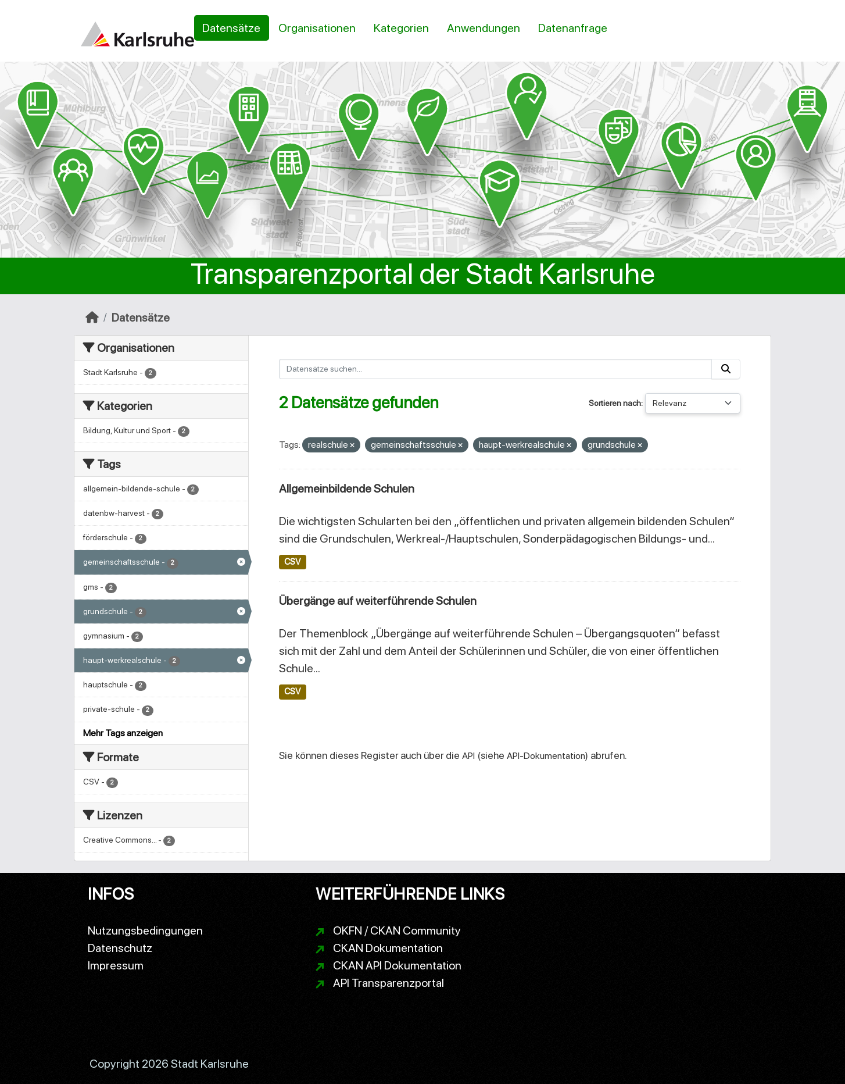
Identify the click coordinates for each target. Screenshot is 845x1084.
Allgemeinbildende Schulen (346, 488)
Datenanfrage (572, 28)
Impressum (116, 965)
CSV (292, 562)
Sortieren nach (615, 403)
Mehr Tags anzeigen (123, 733)
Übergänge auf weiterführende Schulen (378, 601)
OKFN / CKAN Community (397, 930)
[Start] (92, 318)
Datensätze (231, 28)
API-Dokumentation (546, 755)
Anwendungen (483, 28)
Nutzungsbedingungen (145, 930)
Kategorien (401, 28)
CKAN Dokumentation (388, 948)
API (468, 755)
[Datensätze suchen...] (495, 369)
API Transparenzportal (388, 983)
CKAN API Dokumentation (397, 965)
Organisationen (317, 28)
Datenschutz (120, 948)
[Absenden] (725, 369)
